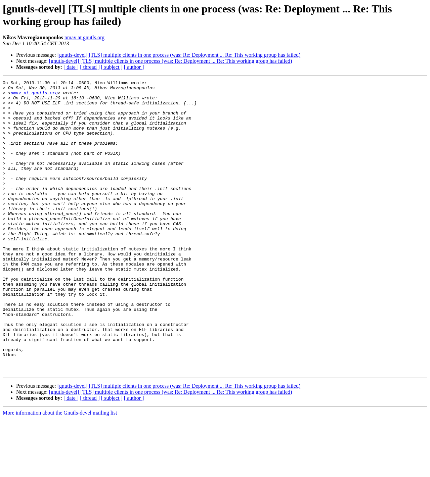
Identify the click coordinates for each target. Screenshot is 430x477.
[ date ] (71, 67)
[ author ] (134, 67)
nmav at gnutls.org (84, 37)
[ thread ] (90, 67)
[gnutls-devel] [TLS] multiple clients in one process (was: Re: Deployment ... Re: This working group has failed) (179, 55)
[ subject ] (112, 67)
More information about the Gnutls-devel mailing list (60, 471)
